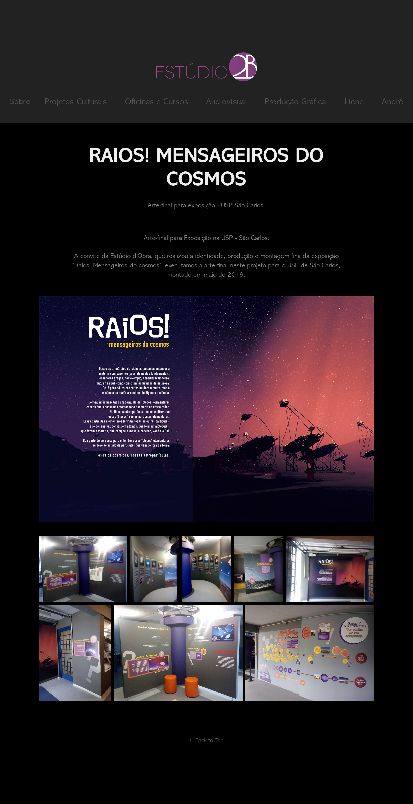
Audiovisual (226, 101)
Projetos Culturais (76, 101)
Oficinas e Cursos (156, 101)
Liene (354, 101)
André (392, 101)
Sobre (20, 101)
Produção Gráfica (295, 101)
